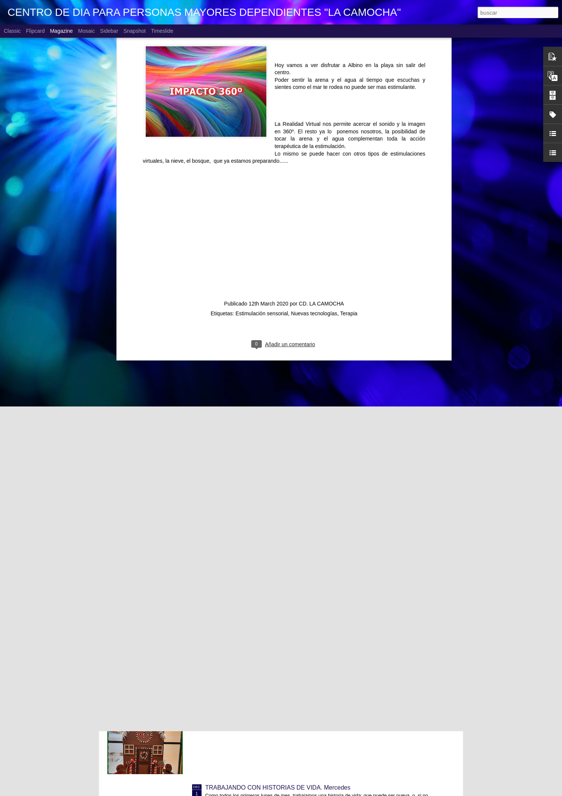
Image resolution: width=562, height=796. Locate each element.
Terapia (348, 188)
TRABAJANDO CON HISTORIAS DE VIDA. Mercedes (278, 787)
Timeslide (162, 31)
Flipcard (35, 31)
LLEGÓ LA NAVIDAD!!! (236, 702)
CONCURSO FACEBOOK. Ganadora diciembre (269, 616)
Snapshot (135, 31)
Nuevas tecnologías (314, 188)
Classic (12, 31)
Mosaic (86, 31)
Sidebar (109, 31)
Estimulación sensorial (261, 188)
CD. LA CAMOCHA (321, 178)
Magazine (61, 31)
